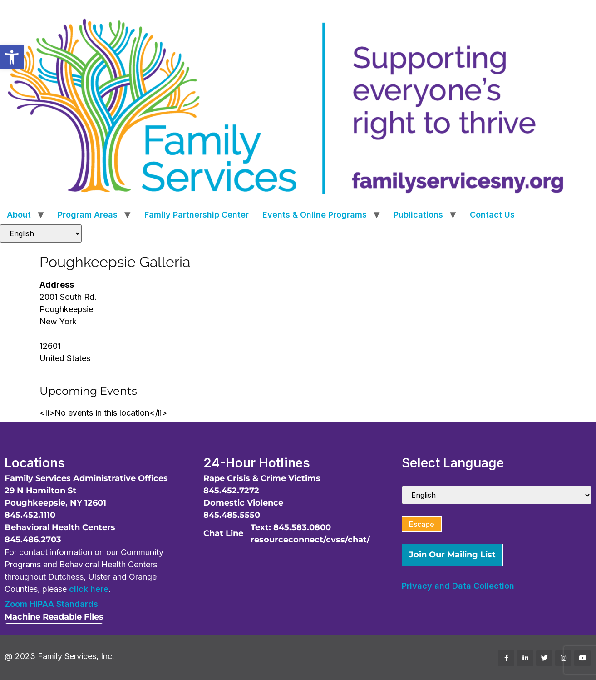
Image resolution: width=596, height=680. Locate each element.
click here (88, 589)
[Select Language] (41, 233)
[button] (12, 57)
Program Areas (88, 214)
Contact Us (492, 214)
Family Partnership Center (196, 214)
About (19, 214)
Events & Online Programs (314, 214)
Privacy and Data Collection (458, 586)
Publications (418, 214)
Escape (421, 524)
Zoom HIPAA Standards (51, 604)
